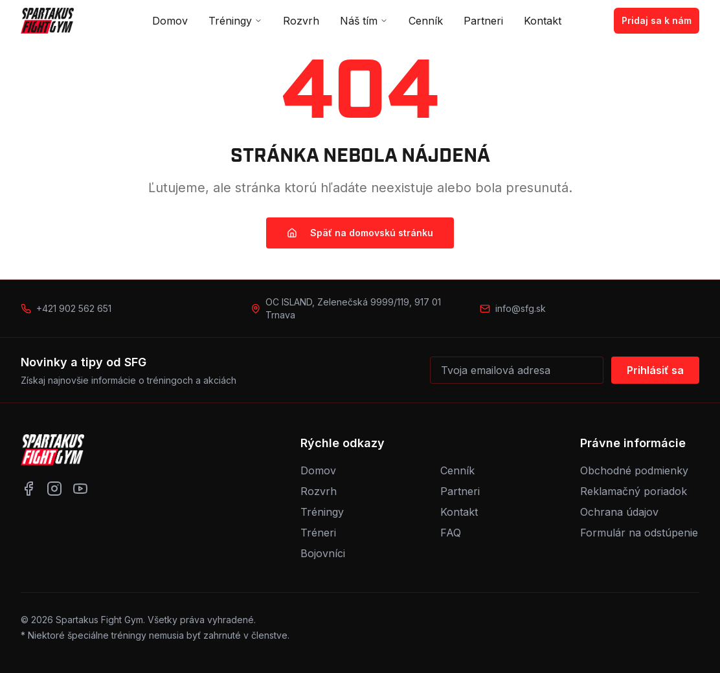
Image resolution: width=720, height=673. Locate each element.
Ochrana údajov (619, 511)
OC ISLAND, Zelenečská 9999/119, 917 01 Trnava (353, 308)
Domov (170, 20)
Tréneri (318, 532)
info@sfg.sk (520, 308)
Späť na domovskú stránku (360, 232)
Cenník (426, 20)
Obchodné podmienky (634, 470)
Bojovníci (322, 553)
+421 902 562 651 (73, 308)
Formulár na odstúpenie (639, 532)
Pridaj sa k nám (657, 20)
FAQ (450, 532)
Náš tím (364, 20)
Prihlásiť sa (655, 370)
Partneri (483, 20)
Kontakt (542, 20)
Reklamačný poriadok (633, 491)
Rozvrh (301, 20)
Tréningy (235, 20)
